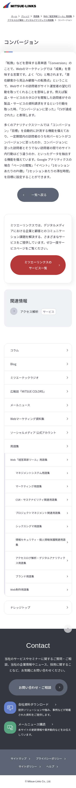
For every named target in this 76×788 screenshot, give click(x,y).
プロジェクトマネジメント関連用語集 (38, 513)
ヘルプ (50, 766)
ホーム (14, 16)
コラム (14, 350)
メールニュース (20, 405)
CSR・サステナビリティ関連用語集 (36, 500)
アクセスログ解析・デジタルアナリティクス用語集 (30, 20)
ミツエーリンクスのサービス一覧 (38, 265)
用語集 (36, 16)
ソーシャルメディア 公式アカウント (33, 433)
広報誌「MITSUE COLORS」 (28, 391)
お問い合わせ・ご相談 (35, 687)
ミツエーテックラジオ (24, 378)
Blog (13, 364)
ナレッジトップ (20, 607)
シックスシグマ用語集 (29, 526)
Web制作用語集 (19, 589)
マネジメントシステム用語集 (33, 473)
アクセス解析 (38, 311)
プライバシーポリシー (49, 758)
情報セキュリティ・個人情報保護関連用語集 (40, 542)
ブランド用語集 (25, 576)
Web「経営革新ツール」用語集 (58, 16)
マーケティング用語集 (29, 486)
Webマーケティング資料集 (27, 419)
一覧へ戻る (39, 195)
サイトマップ (19, 758)
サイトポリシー (27, 766)
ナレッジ (25, 16)
